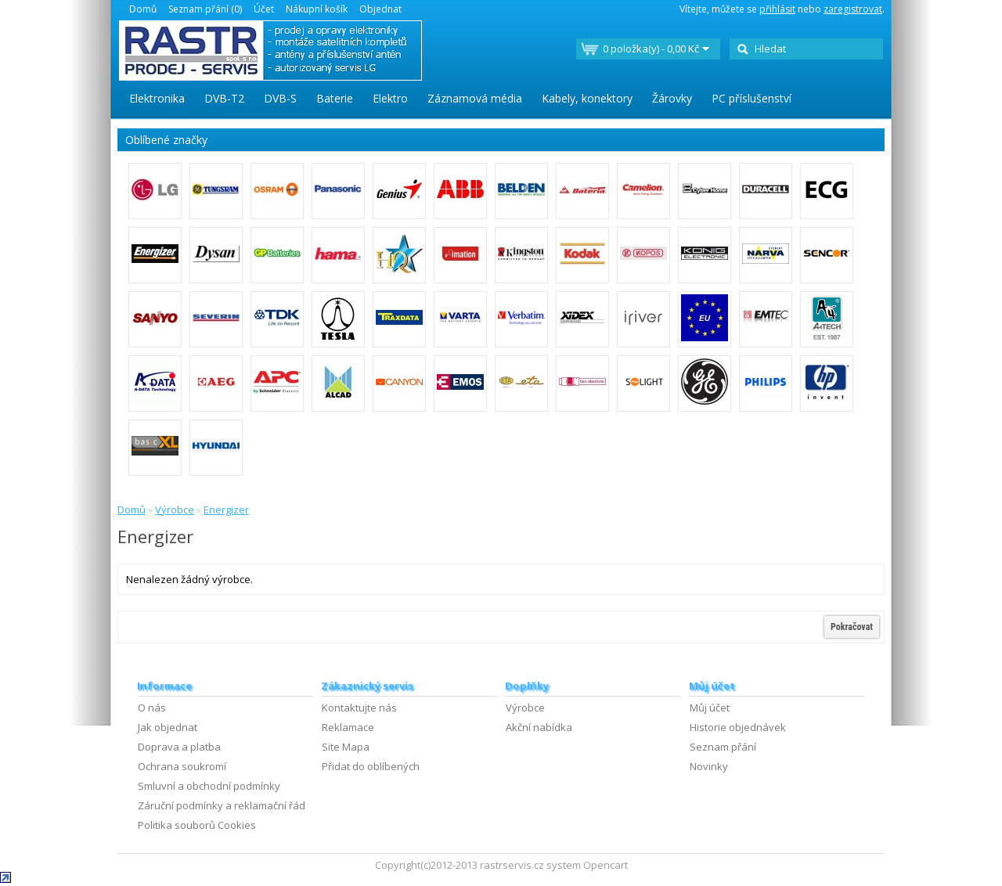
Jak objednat (167, 727)
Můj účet (710, 708)
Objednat (380, 9)
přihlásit (777, 9)
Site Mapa (345, 747)
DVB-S (280, 98)
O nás (152, 708)
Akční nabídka (539, 727)
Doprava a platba (179, 747)
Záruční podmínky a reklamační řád (221, 805)
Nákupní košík (317, 9)
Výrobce (174, 509)
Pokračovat (852, 626)
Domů (143, 9)
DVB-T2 (224, 98)
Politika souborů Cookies (197, 825)
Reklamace (348, 727)
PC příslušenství (751, 98)
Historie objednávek (738, 727)
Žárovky (672, 98)
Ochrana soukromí (182, 766)
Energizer (226, 509)
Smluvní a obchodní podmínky (209, 786)
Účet (264, 9)
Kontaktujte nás (359, 708)
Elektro (390, 98)
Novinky (709, 766)
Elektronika (157, 98)
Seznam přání (723, 747)
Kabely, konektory (587, 98)
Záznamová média (474, 98)
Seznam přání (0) (205, 9)
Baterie (334, 98)
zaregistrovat (853, 9)
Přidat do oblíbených (371, 766)
